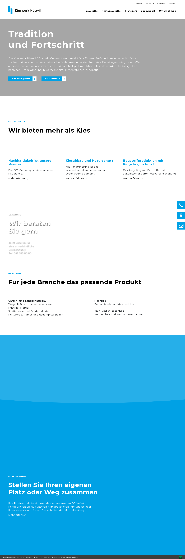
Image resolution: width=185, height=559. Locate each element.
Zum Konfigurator (21, 79)
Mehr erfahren (17, 178)
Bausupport (148, 11)
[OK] (180, 557)
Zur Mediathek (52, 79)
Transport (131, 11)
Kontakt (172, 4)
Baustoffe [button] (92, 11)
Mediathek (161, 4)
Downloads (149, 4)
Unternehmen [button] (167, 11)
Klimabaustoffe (111, 11)
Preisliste (138, 4)
